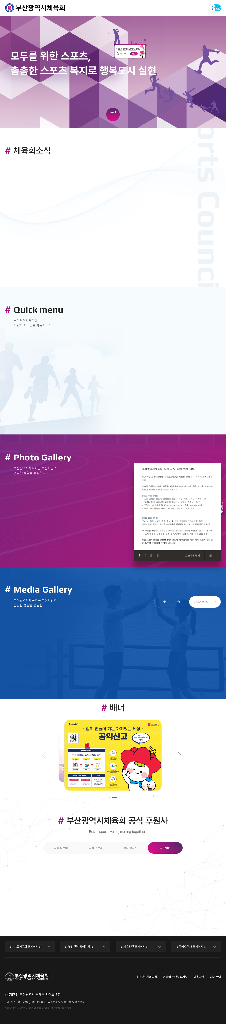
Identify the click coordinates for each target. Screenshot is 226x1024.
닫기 (211, 555)
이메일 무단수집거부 (175, 977)
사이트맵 (215, 977)
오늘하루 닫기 (192, 555)
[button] (165, 602)
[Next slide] (157, 555)
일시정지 (153, 796)
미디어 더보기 (205, 602)
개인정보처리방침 (146, 977)
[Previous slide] (151, 555)
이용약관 (198, 977)
